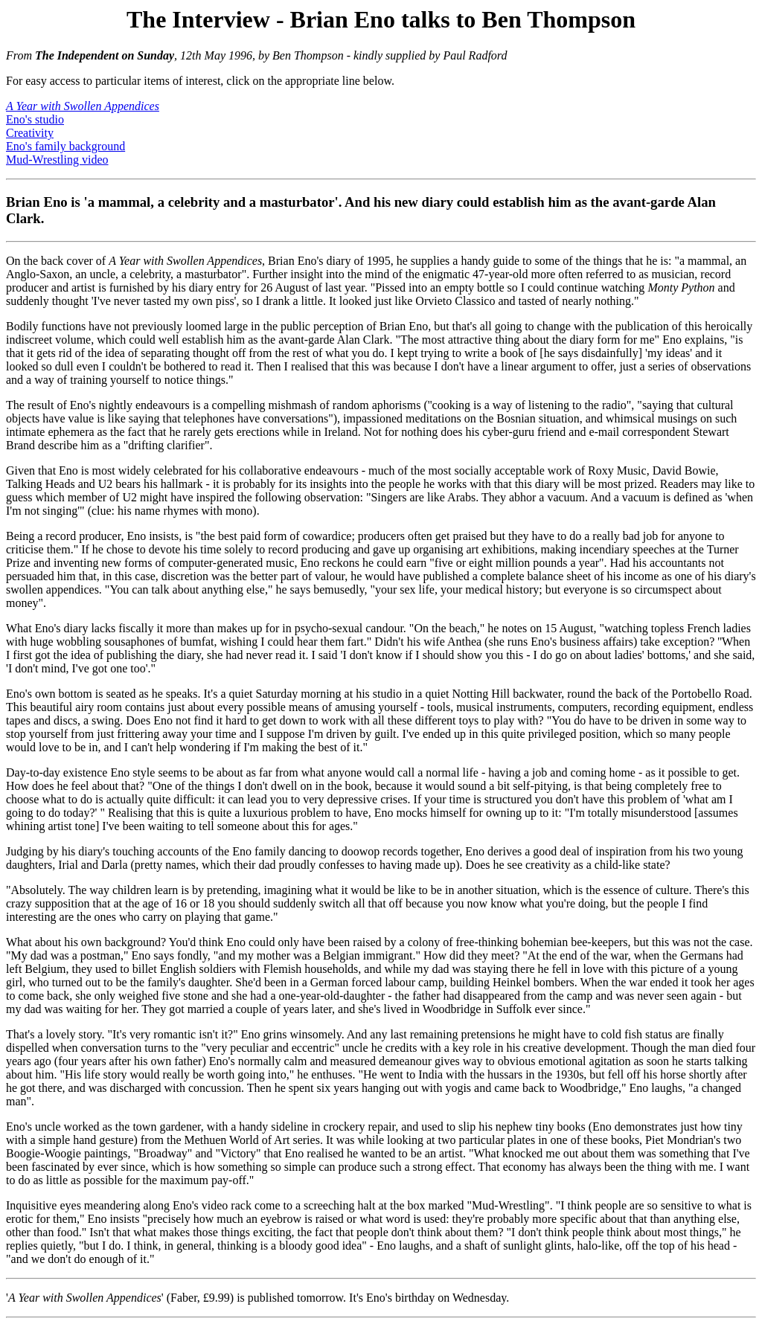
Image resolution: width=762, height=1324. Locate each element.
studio (387, 693)
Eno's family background (65, 146)
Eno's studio (35, 119)
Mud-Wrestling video (57, 159)
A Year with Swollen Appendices (185, 260)
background (132, 942)
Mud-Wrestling (508, 1205)
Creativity (30, 132)
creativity (547, 864)
